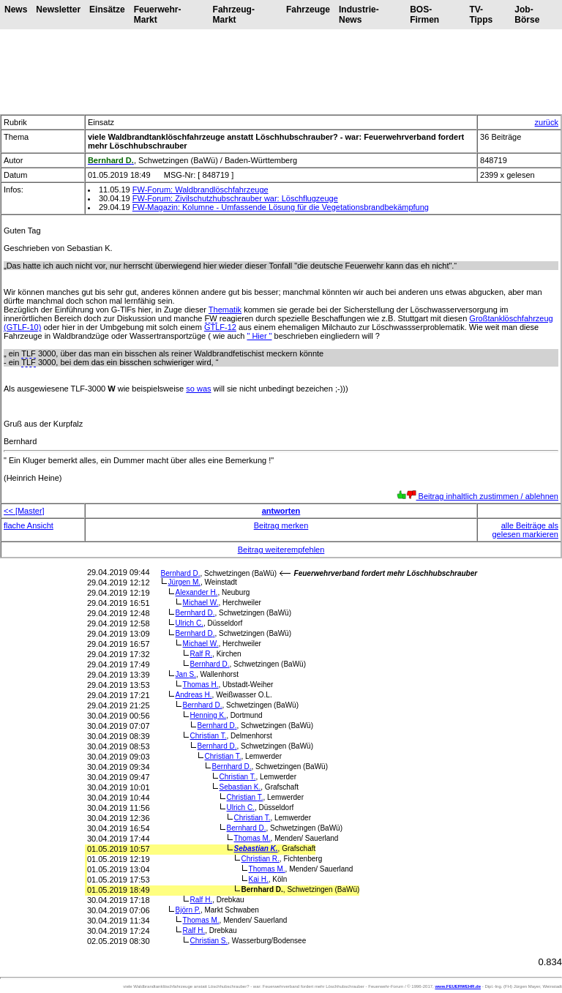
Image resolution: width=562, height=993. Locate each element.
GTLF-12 (220, 327)
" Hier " (259, 335)
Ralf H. (201, 900)
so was (198, 388)
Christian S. (209, 941)
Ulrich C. (189, 623)
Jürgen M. (184, 582)
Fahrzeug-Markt (234, 14)
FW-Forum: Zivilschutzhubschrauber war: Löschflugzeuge (235, 198)
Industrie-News (359, 14)
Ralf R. (201, 654)
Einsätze (107, 9)
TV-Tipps (480, 14)
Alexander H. (197, 592)
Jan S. (186, 674)
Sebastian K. (240, 787)
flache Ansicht (28, 525)
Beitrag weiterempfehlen (281, 549)
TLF (28, 353)
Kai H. (259, 879)
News (15, 9)
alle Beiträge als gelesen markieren (525, 530)
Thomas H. (201, 685)
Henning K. (208, 715)
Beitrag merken (281, 525)
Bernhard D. (181, 573)
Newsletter (58, 9)
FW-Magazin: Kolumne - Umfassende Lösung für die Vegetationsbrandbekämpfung (280, 207)
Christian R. (260, 859)
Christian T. (208, 736)
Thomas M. (252, 838)
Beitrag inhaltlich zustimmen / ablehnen (477, 496)
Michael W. (201, 603)
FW (211, 318)
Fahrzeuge (308, 9)
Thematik (225, 309)
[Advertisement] (281, 72)
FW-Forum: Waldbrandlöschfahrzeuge (200, 189)
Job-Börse (526, 14)
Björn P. (188, 910)
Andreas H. (194, 695)
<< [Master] (24, 510)
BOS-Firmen (424, 14)
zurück (546, 122)
